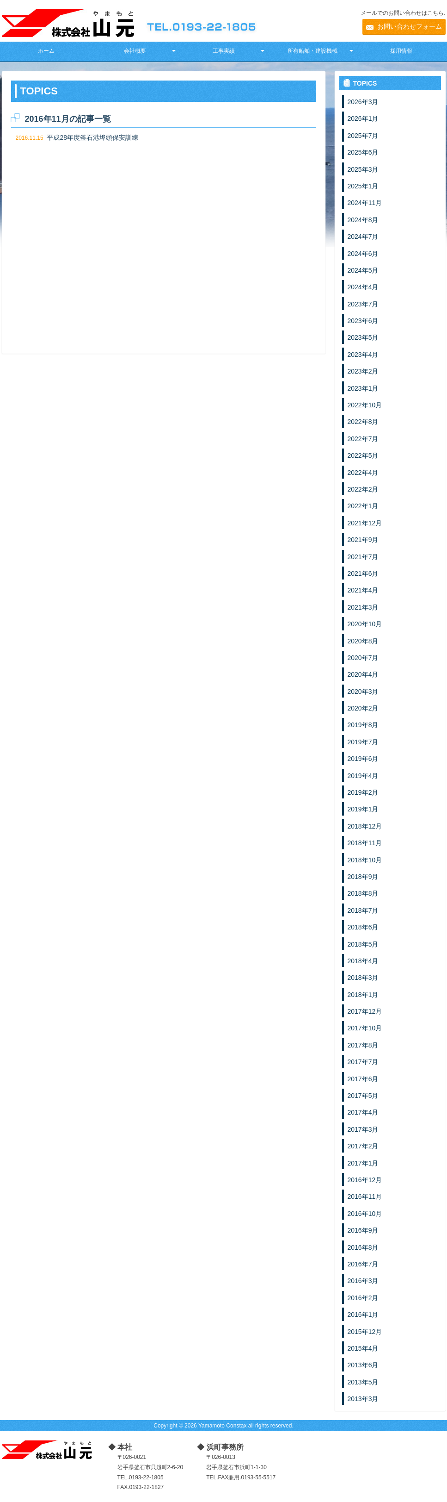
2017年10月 (365, 1028)
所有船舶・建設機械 (312, 51)
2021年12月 (365, 523)
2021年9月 (363, 539)
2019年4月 (363, 775)
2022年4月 (363, 472)
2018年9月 (363, 876)
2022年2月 (363, 489)
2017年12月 (365, 1011)
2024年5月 (363, 270)
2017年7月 (363, 1062)
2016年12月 (365, 1180)
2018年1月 (363, 994)
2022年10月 (365, 405)
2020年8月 (363, 641)
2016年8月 (363, 1247)
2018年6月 (363, 927)
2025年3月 (363, 169)
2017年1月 (363, 1163)
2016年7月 (363, 1264)
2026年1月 (363, 118)
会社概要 (135, 51)
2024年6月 (363, 253)
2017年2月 (363, 1146)
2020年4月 (363, 674)
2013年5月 (363, 1382)
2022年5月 (363, 455)
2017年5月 (363, 1095)
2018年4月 (363, 961)
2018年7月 (363, 910)
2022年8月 (363, 421)
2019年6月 (363, 758)
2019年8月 (363, 725)
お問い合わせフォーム (409, 26)
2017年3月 (363, 1129)
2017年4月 (363, 1112)
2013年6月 (363, 1365)
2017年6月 (363, 1079)
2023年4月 (363, 354)
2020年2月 (363, 708)
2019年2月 (363, 792)
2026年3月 (363, 102)
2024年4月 (363, 287)
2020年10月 (365, 624)
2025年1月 (363, 186)
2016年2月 (363, 1298)
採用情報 (401, 51)
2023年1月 (363, 388)
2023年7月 (363, 304)
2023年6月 (363, 320)
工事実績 (224, 51)
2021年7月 (363, 557)
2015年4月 (363, 1348)
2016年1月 (363, 1314)
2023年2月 (363, 371)
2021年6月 (363, 573)
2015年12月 (365, 1331)
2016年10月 (365, 1213)
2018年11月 (365, 843)
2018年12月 (365, 826)
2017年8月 (363, 1045)
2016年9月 (363, 1230)
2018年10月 (365, 860)
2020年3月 (363, 691)
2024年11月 (365, 202)
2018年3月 (363, 977)
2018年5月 (363, 944)
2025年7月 (363, 135)
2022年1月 (363, 506)
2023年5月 (363, 337)
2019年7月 (363, 742)
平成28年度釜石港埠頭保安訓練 (92, 137)
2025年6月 (363, 152)
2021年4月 (363, 590)
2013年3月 (363, 1398)
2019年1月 (363, 809)
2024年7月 (363, 236)
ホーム (46, 51)
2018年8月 (363, 893)
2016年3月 (363, 1280)
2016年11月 (365, 1196)
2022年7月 (363, 438)
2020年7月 (363, 657)
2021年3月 (363, 607)
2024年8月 (363, 220)
